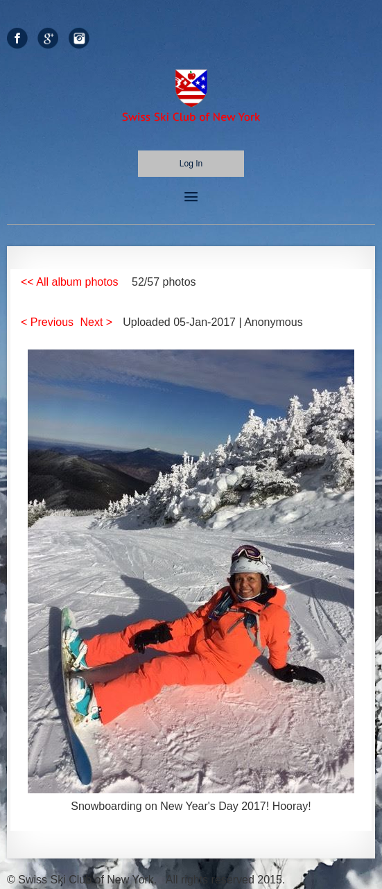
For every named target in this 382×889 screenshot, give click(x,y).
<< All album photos (70, 282)
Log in (191, 164)
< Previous (47, 322)
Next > (96, 322)
